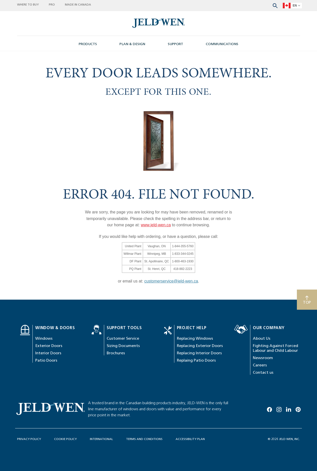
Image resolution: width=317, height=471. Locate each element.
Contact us (263, 372)
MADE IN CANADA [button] (78, 4)
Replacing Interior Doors (199, 353)
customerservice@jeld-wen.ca (171, 281)
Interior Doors (48, 353)
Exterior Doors (48, 345)
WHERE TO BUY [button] (28, 4)
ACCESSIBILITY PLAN (190, 439)
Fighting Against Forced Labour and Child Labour (275, 348)
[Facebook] (269, 408)
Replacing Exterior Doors (200, 345)
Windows (44, 338)
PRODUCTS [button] (88, 44)
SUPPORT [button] (175, 44)
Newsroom (263, 357)
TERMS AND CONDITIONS (144, 439)
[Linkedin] (288, 408)
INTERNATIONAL (101, 439)
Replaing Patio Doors (196, 360)
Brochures (116, 353)
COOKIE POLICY (65, 439)
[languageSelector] (292, 5)
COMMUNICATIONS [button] (222, 44)
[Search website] (275, 5)
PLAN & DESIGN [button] (132, 44)
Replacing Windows (195, 338)
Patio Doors (46, 360)
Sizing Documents (123, 345)
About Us (261, 338)
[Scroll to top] (307, 300)
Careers (260, 365)
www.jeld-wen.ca (156, 225)
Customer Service (123, 338)
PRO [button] (52, 4)
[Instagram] (279, 408)
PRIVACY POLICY (29, 439)
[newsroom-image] (158, 23)
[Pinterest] (298, 408)
